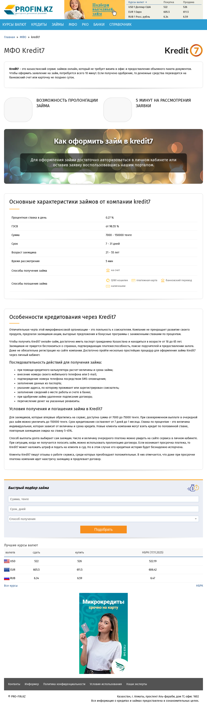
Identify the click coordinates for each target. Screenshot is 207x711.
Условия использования (106, 684)
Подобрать (103, 529)
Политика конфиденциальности (64, 684)
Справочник (120, 24)
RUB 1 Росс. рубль (139, 16)
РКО (85, 24)
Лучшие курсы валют (21, 545)
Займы (58, 24)
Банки (99, 24)
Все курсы (11, 585)
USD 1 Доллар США (139, 7)
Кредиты (39, 24)
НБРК (199, 585)
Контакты (14, 684)
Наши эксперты (136, 684)
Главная (9, 37)
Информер (32, 684)
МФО (73, 24)
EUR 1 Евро (135, 11)
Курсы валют (14, 24)
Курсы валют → (137, 2)
